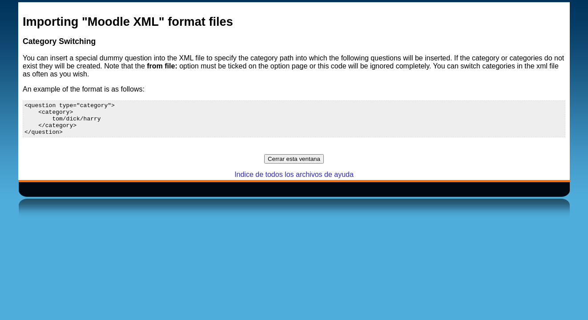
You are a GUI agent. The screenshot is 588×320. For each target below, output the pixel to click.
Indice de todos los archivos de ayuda (294, 181)
